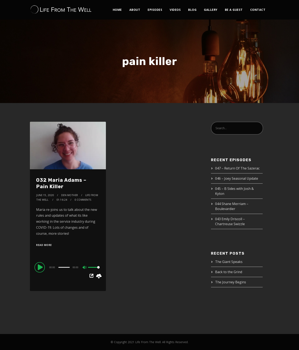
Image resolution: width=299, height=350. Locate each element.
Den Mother (69, 195)
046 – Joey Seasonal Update (236, 178)
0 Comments (83, 199)
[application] (68, 267)
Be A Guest (234, 10)
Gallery (210, 10)
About (134, 10)
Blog (192, 10)
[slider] (64, 267)
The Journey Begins (230, 282)
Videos (175, 10)
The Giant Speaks (229, 261)
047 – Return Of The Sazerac (237, 168)
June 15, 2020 (45, 195)
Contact (258, 10)
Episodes (155, 10)
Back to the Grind (228, 272)
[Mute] (85, 268)
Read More (44, 245)
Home (117, 10)
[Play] (40, 267)
